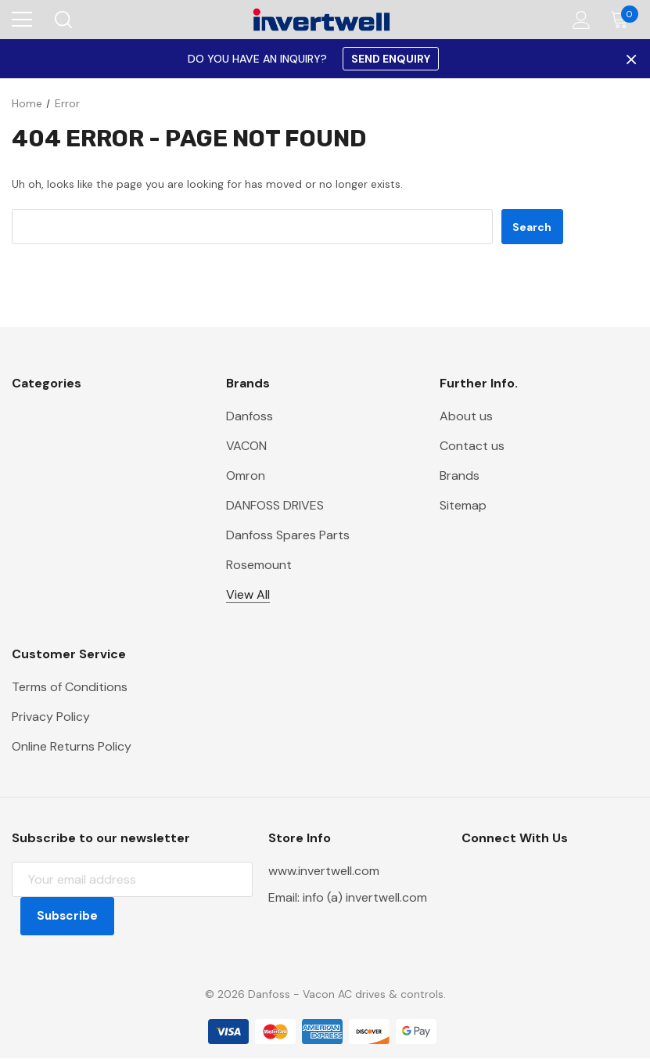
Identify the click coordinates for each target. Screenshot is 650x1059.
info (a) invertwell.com (365, 897)
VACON (246, 446)
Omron (245, 475)
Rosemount (259, 565)
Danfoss (249, 416)
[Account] (578, 20)
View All (248, 594)
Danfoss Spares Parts (288, 535)
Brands (459, 475)
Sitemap (463, 505)
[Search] (62, 19)
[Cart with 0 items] (623, 19)
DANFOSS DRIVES (275, 505)
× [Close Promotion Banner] (629, 58)
